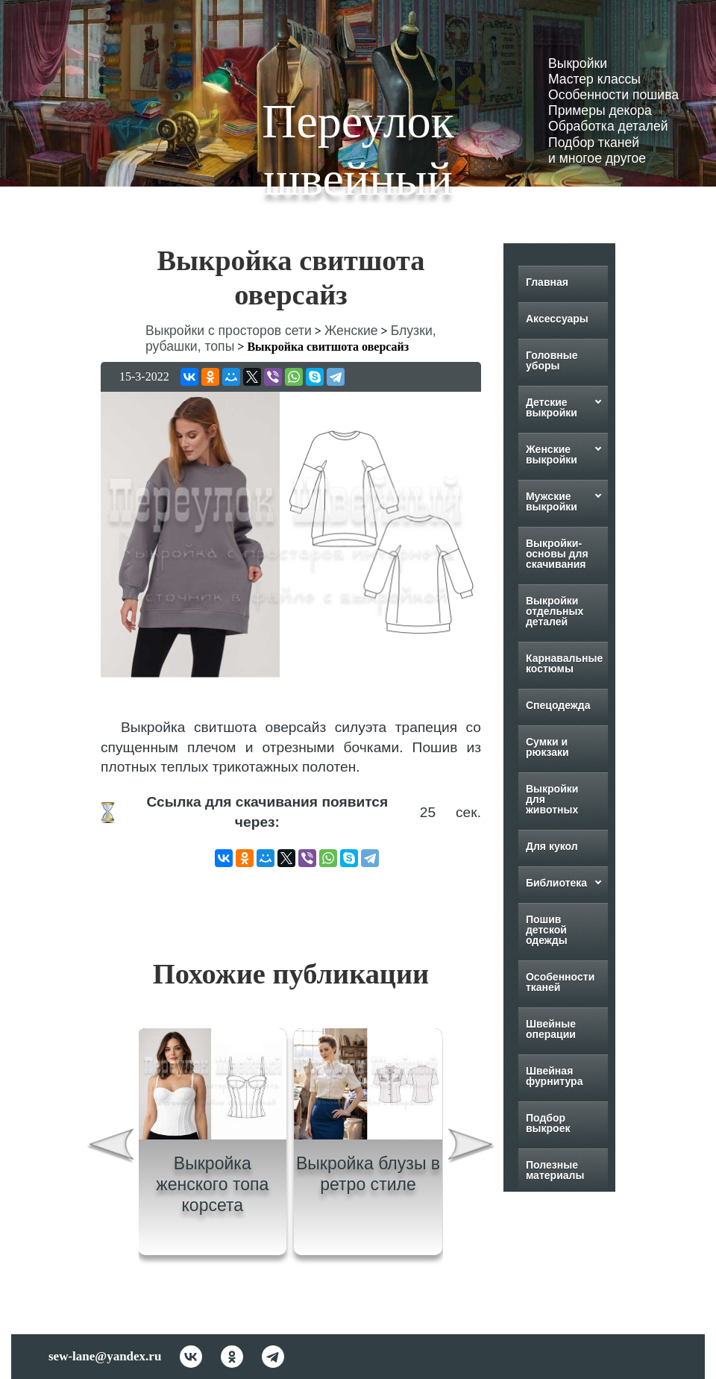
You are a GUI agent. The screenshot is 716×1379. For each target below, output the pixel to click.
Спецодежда (558, 705)
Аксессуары (557, 319)
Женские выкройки (551, 454)
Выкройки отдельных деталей (554, 611)
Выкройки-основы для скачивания (557, 553)
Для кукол (552, 846)
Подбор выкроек (548, 1123)
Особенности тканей (560, 982)
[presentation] (110, 1147)
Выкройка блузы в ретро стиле (368, 1174)
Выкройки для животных (552, 799)
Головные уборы (552, 360)
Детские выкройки (551, 407)
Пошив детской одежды (547, 929)
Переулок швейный (358, 150)
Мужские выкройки (551, 501)
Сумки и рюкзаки (547, 747)
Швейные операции (551, 1029)
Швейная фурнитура (554, 1076)
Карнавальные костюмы (564, 663)
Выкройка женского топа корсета (212, 1184)
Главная (547, 282)
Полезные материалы (555, 1170)
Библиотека (556, 883)
